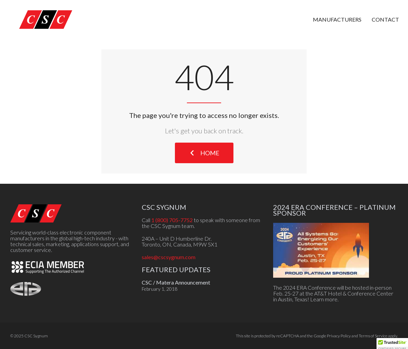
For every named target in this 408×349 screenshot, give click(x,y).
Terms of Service (373, 335)
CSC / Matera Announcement (176, 282)
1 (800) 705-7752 (172, 220)
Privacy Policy (339, 335)
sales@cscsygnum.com (168, 257)
